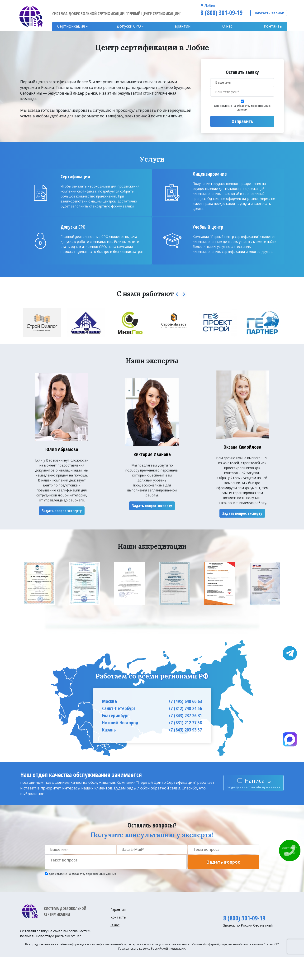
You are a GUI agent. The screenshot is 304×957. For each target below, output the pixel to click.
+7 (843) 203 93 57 (185, 729)
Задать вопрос (223, 862)
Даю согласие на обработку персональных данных (242, 107)
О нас (227, 26)
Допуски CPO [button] (129, 26)
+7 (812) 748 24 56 (185, 708)
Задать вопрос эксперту (62, 510)
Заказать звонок (269, 13)
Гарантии (181, 26)
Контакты (273, 26)
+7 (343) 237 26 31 (185, 715)
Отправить (242, 121)
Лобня (210, 5)
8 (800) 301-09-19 (221, 12)
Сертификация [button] (71, 26)
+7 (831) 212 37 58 (185, 722)
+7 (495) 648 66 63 (185, 701)
